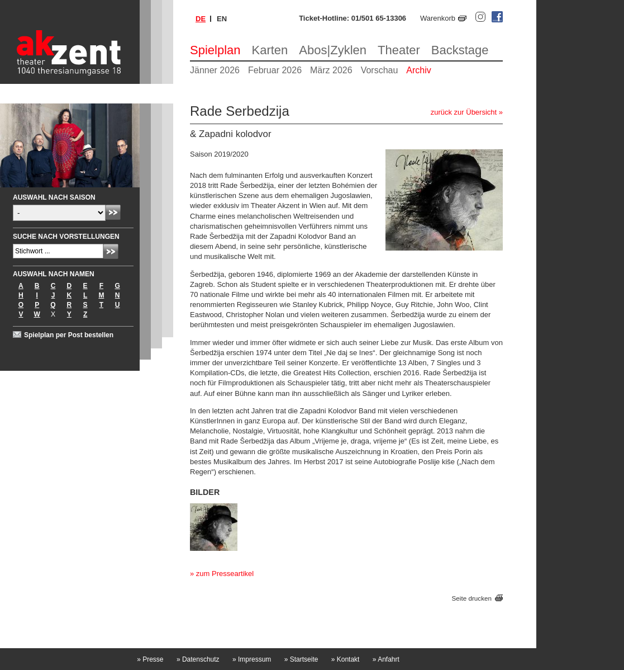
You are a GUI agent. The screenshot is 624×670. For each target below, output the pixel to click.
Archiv (418, 70)
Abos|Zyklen (332, 50)
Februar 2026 (275, 70)
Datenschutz (198, 659)
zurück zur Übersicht (464, 112)
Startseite (301, 659)
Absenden (113, 212)
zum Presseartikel (225, 573)
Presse (150, 659)
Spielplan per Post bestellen (68, 335)
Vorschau (379, 70)
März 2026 (331, 70)
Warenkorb (437, 18)
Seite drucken (472, 598)
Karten (270, 50)
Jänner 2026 (215, 70)
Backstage (460, 50)
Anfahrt (386, 659)
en (222, 19)
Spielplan (215, 50)
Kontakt (345, 659)
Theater (399, 50)
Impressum (251, 659)
